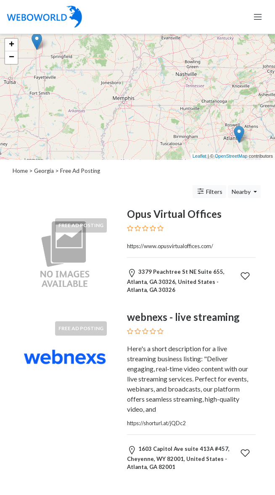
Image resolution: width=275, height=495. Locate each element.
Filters (209, 191)
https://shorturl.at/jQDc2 (156, 423)
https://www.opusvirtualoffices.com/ (170, 246)
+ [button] (11, 45)
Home (20, 170)
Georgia (44, 170)
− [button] (11, 57)
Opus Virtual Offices (174, 214)
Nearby (242, 191)
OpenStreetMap (231, 156)
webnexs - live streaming (183, 317)
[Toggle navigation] (257, 17)
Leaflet (199, 156)
